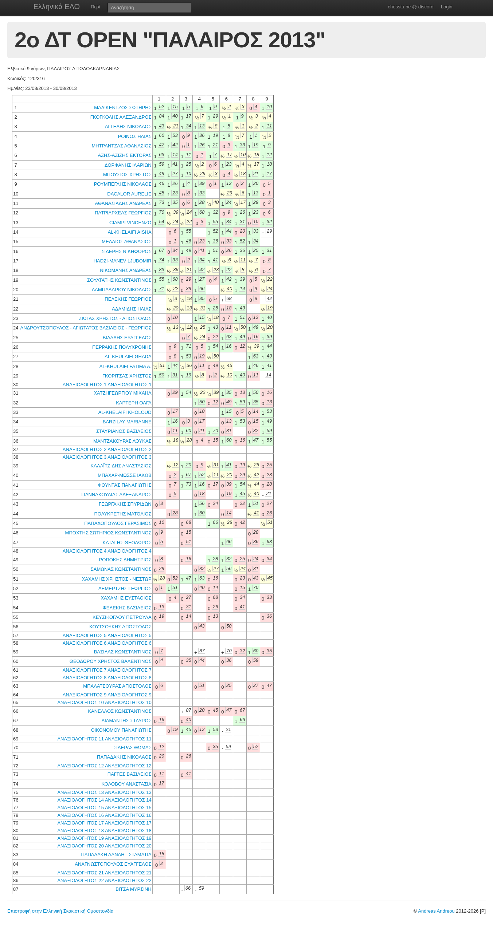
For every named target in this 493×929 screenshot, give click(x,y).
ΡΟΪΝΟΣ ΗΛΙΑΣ (135, 136)
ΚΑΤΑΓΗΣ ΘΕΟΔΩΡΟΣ (127, 542)
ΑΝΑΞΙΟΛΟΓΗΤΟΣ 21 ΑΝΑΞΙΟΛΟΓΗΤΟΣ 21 (104, 872)
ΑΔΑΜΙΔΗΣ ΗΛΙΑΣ (132, 309)
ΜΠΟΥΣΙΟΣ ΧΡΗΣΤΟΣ (127, 174)
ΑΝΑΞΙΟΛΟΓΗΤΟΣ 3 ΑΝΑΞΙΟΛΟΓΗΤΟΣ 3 (107, 457)
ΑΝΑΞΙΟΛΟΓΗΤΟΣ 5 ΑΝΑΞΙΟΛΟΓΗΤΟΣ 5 (107, 635)
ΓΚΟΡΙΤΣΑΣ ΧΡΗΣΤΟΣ (127, 376)
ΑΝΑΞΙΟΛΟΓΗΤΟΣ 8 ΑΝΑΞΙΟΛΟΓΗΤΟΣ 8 (107, 677)
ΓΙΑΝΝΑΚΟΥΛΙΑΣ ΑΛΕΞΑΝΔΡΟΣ (116, 494)
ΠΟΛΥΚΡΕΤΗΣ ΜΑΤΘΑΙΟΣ (122, 514)
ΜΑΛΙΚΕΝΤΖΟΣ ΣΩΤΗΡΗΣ (122, 107)
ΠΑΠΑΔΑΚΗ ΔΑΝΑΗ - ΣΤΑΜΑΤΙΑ (116, 854)
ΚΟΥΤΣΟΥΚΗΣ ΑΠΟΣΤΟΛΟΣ (120, 626)
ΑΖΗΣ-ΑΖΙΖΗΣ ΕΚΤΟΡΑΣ (124, 155)
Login (447, 6)
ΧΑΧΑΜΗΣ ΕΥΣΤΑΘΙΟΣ (126, 598)
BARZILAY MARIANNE (127, 421)
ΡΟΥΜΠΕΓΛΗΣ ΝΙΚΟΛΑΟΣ (123, 184)
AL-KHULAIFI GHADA (128, 356)
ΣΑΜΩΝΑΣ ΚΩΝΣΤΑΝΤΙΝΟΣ (121, 569)
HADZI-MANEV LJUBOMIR (123, 261)
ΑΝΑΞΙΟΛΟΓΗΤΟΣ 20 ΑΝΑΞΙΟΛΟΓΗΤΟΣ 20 (104, 846)
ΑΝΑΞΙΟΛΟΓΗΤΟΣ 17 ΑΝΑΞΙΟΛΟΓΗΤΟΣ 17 (104, 823)
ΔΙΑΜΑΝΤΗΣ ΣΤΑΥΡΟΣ (127, 720)
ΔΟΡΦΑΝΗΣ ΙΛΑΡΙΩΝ (128, 165)
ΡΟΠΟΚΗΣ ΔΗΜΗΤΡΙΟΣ (125, 559)
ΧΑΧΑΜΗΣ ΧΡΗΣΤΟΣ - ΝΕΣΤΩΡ (117, 579)
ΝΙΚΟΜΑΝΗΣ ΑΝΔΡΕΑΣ (125, 270)
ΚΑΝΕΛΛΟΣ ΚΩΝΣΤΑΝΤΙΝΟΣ (119, 711)
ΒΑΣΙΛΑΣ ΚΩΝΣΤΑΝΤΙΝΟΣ (123, 652)
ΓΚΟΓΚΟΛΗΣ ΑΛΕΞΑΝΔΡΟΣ (121, 117)
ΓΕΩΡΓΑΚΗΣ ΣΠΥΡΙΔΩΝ (125, 504)
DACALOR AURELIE (129, 194)
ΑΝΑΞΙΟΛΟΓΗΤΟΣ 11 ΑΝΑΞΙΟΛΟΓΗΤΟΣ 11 (104, 739)
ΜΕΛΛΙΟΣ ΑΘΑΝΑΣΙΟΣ (126, 241)
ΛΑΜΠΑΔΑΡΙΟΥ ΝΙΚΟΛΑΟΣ (122, 289)
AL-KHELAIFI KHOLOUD (125, 412)
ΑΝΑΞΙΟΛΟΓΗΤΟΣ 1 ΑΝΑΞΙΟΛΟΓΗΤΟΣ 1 (107, 384)
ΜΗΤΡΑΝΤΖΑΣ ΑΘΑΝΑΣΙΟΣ (121, 146)
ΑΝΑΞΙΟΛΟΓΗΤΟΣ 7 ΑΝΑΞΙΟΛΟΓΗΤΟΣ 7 (107, 670)
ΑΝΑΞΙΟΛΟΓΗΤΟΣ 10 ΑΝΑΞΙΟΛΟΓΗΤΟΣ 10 (104, 702)
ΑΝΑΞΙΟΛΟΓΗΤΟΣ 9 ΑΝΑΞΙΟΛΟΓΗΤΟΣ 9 (107, 694)
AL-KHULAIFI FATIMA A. (125, 366)
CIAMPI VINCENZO (130, 222)
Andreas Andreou (436, 911)
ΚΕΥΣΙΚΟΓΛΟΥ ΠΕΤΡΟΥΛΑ (122, 617)
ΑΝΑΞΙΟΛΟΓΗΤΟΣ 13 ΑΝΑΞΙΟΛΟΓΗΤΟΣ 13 (104, 792)
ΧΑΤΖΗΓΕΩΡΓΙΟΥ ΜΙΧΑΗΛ (122, 393)
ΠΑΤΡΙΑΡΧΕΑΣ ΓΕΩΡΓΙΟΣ (123, 213)
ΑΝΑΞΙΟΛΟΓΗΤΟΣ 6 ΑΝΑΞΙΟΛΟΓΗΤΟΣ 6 (107, 643)
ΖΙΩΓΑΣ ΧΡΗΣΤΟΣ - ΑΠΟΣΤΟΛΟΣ (115, 318)
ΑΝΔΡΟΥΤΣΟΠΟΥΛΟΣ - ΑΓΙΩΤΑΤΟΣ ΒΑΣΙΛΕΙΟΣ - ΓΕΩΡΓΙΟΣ (85, 328)
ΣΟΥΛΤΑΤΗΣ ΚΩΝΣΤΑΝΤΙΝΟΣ (119, 280)
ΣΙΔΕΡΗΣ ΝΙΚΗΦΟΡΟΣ (127, 251)
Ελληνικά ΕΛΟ (57, 7)
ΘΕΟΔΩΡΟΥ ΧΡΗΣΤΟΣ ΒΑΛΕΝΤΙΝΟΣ (111, 661)
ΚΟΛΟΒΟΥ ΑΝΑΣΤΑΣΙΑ (127, 784)
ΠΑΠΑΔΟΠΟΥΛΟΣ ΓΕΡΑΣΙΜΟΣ (117, 523)
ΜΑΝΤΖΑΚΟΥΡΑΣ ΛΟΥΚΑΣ (122, 441)
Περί (95, 6)
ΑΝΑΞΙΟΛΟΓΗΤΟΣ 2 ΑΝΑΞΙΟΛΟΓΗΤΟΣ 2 (107, 449)
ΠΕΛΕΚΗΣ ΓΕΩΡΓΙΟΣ (128, 299)
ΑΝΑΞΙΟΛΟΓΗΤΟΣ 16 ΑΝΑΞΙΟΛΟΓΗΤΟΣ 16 (104, 815)
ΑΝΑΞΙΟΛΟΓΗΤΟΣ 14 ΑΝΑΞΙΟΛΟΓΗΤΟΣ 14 (104, 800)
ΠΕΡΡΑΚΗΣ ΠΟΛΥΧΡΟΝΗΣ (122, 347)
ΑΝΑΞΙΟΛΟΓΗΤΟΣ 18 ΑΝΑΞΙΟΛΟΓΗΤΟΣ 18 (104, 830)
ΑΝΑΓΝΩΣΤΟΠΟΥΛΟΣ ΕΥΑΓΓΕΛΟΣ (113, 864)
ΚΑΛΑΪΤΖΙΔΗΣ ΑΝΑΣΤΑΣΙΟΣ (121, 466)
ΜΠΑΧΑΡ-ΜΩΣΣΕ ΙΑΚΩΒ (124, 475)
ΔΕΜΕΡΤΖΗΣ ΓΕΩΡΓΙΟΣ (125, 588)
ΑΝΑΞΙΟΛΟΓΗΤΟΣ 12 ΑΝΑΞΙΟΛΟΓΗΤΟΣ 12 (104, 765)
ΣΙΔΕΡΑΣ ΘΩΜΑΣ (132, 747)
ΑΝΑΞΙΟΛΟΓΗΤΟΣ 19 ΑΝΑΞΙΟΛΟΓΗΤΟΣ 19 (104, 838)
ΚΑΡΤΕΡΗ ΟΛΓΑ (134, 403)
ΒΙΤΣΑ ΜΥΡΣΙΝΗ (133, 889)
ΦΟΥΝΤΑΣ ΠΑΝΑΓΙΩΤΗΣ (124, 485)
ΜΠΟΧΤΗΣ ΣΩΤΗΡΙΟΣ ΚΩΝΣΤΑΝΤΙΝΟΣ (108, 532)
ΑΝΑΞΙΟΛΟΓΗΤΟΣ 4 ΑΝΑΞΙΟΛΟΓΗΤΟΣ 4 (107, 551)
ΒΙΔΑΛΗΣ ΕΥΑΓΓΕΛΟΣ (127, 337)
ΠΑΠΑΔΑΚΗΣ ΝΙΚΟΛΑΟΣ (124, 757)
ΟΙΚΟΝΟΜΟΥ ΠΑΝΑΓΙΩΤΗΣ (121, 730)
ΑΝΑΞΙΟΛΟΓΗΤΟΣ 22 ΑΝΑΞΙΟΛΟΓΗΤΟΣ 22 (104, 880)
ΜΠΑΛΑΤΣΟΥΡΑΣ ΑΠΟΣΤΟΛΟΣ (117, 686)
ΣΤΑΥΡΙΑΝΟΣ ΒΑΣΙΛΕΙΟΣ (124, 431)
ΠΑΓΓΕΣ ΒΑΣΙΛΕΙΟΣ (129, 774)
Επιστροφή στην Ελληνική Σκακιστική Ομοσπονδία (60, 911)
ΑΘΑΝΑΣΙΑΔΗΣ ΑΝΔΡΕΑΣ (123, 203)
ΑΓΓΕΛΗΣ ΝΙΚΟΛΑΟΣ (128, 126)
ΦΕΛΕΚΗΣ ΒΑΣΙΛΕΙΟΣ (126, 607)
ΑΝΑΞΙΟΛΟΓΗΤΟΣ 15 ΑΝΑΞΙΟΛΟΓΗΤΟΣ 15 (104, 807)
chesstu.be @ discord (410, 6)
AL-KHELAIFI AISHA (130, 232)
